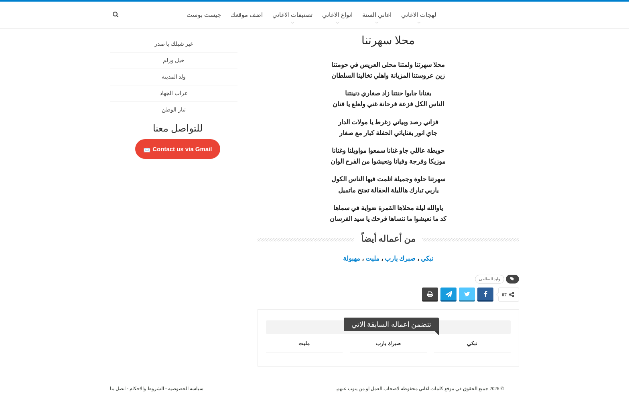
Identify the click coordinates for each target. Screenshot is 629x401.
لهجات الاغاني (418, 15)
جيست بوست (204, 15)
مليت (372, 258)
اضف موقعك (247, 15)
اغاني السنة (377, 15)
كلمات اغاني (431, 388)
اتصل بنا (118, 388)
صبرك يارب (400, 258)
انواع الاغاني (337, 15)
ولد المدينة (174, 77)
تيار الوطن (174, 110)
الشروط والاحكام (147, 388)
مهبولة (351, 258)
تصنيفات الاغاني (292, 15)
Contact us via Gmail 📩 (177, 149)
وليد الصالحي (490, 279)
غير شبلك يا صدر (173, 44)
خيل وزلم (174, 60)
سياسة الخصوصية (185, 388)
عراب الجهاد (174, 93)
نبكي (427, 258)
